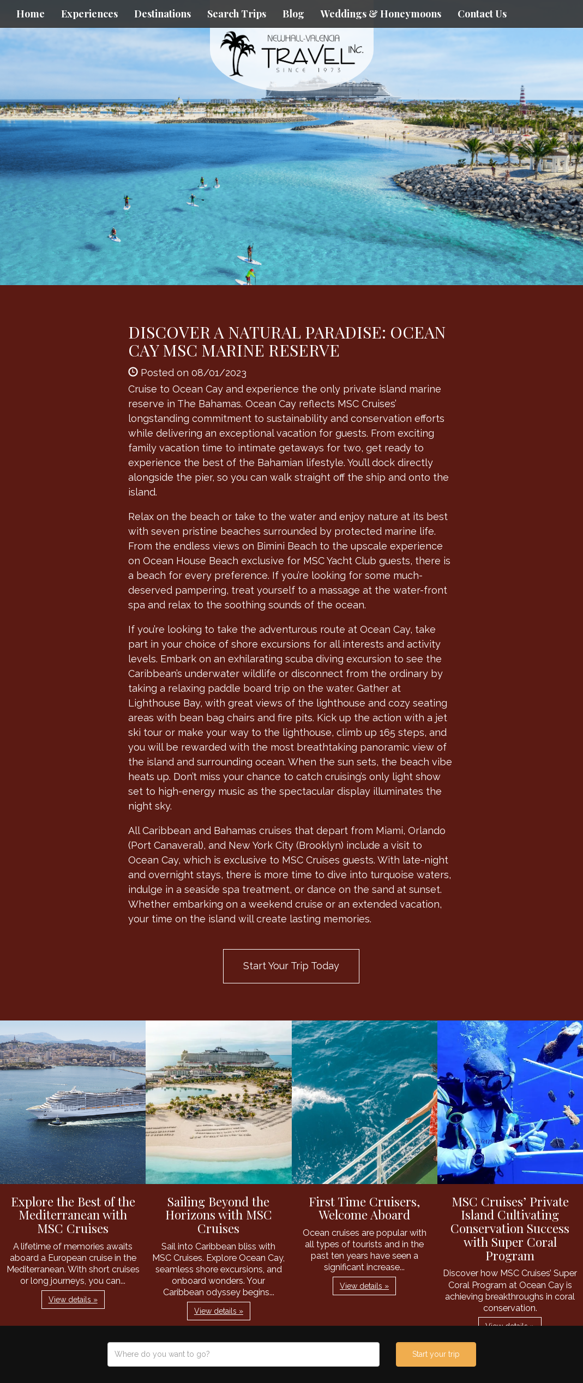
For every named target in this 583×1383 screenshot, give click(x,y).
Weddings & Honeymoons (381, 13)
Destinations (162, 13)
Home (30, 13)
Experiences (89, 13)
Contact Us (482, 13)
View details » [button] (73, 1299)
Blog (293, 13)
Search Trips (236, 13)
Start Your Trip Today (291, 965)
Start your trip (436, 1354)
